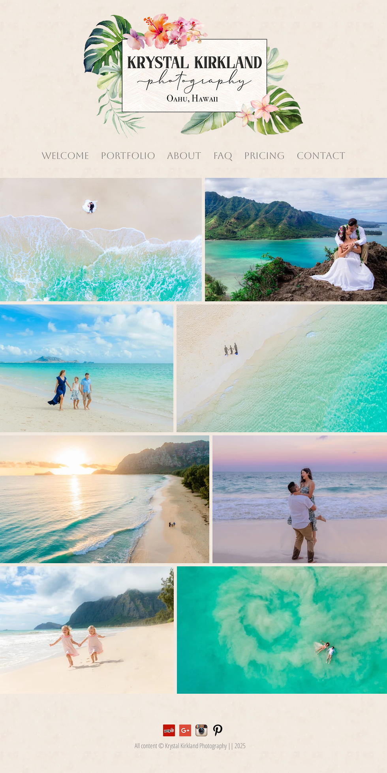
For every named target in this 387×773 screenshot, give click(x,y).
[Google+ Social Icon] (185, 730)
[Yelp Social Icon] (169, 730)
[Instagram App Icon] (201, 730)
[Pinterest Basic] (218, 730)
